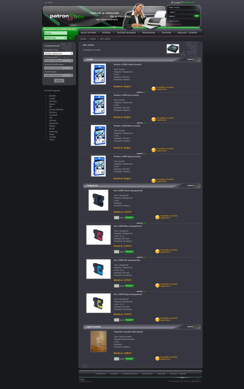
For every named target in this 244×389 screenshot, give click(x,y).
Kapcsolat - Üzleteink (178, 374)
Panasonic (53, 123)
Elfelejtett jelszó (175, 24)
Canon (52, 98)
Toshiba (52, 137)
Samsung (53, 131)
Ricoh (51, 128)
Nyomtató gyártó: (51, 57)
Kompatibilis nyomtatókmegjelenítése (165, 88)
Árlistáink (114, 374)
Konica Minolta (56, 109)
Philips (52, 126)
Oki (51, 117)
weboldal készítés (85, 380)
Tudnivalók (161, 374)
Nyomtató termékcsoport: (54, 64)
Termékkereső (100, 374)
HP (50, 106)
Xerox (52, 139)
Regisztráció (174, 21)
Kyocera (53, 112)
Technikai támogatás (129, 374)
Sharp (51, 134)
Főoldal (83, 39)
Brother (93, 39)
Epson (52, 104)
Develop (53, 101)
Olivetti (52, 120)
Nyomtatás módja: (51, 50)
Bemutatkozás (147, 374)
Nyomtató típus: (51, 72)
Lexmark (53, 115)
